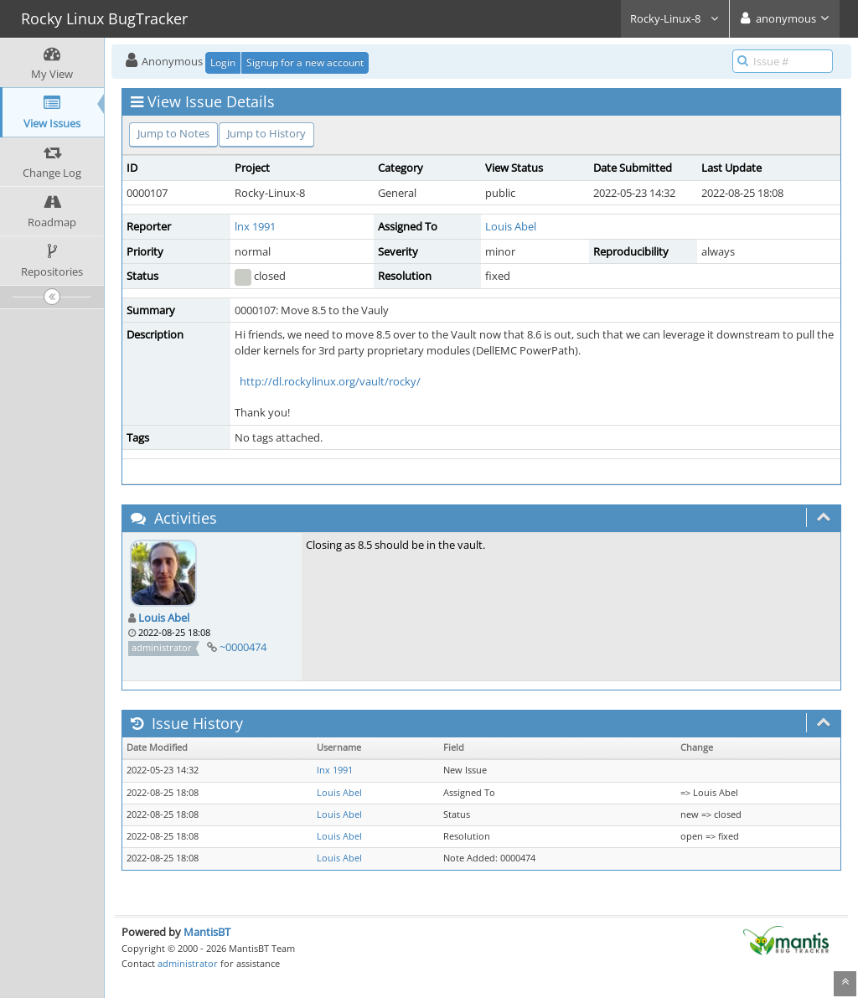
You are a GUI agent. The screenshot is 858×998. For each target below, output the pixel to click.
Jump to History (266, 133)
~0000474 (243, 646)
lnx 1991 (255, 226)
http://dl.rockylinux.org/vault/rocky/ (330, 381)
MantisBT (206, 931)
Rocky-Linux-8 (675, 18)
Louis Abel (510, 226)
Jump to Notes (173, 133)
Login (222, 62)
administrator (188, 963)
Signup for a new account (305, 62)
